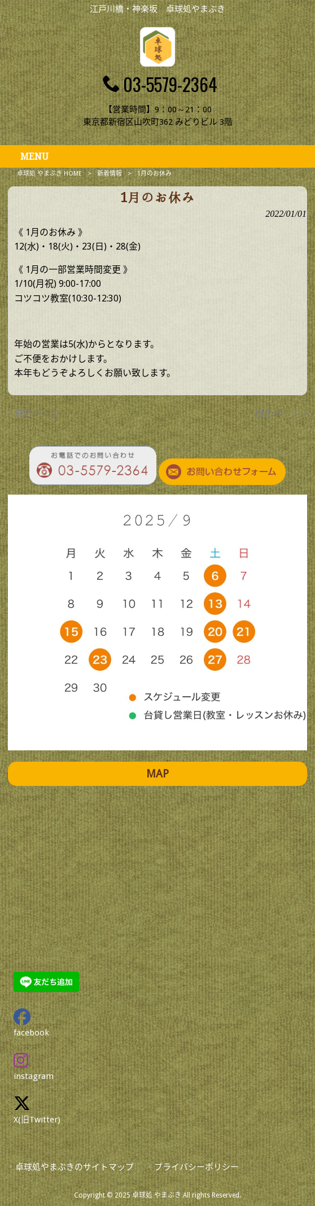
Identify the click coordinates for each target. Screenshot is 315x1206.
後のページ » (281, 413)
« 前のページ (34, 413)
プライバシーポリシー (196, 1167)
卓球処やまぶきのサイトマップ (74, 1167)
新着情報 (109, 173)
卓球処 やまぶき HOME (49, 173)
